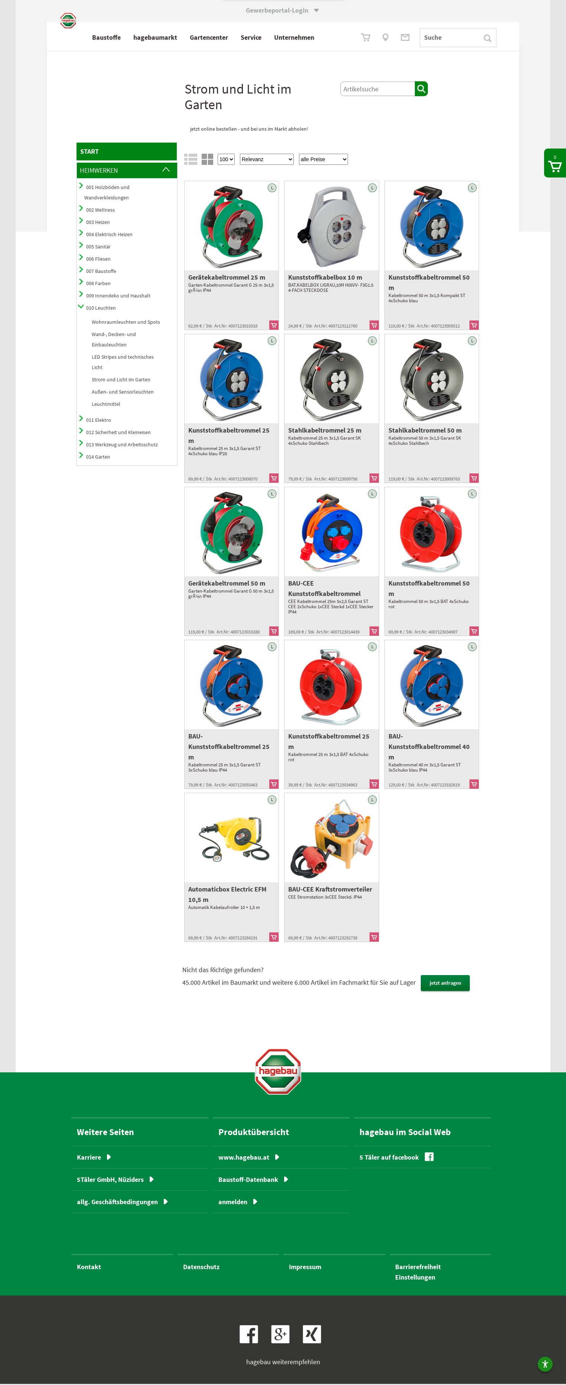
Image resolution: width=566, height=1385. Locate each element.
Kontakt (89, 1268)
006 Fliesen (98, 260)
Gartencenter (241, 37)
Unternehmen (326, 37)
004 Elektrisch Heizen (109, 235)
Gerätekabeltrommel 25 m (226, 278)
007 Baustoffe (101, 272)
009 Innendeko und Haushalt (118, 297)
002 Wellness (100, 211)
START (89, 153)
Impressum (305, 1268)
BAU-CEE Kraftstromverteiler (330, 890)
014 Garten (98, 458)
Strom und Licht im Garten (121, 381)
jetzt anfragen (445, 984)
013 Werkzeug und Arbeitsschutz (122, 446)
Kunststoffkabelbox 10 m (325, 278)
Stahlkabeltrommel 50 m (425, 431)
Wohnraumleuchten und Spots (126, 323)
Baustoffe (138, 37)
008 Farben (98, 284)
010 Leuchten (101, 309)
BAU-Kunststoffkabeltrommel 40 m (429, 748)
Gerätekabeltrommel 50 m (226, 584)
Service (283, 37)
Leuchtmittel (106, 405)
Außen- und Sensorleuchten (123, 393)
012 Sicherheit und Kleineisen (118, 433)
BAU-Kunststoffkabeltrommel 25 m (229, 748)
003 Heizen (98, 223)
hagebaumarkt (187, 37)
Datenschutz (201, 1268)
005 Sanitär (98, 248)
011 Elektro (98, 421)
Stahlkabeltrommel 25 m (324, 431)
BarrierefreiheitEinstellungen (418, 1273)
